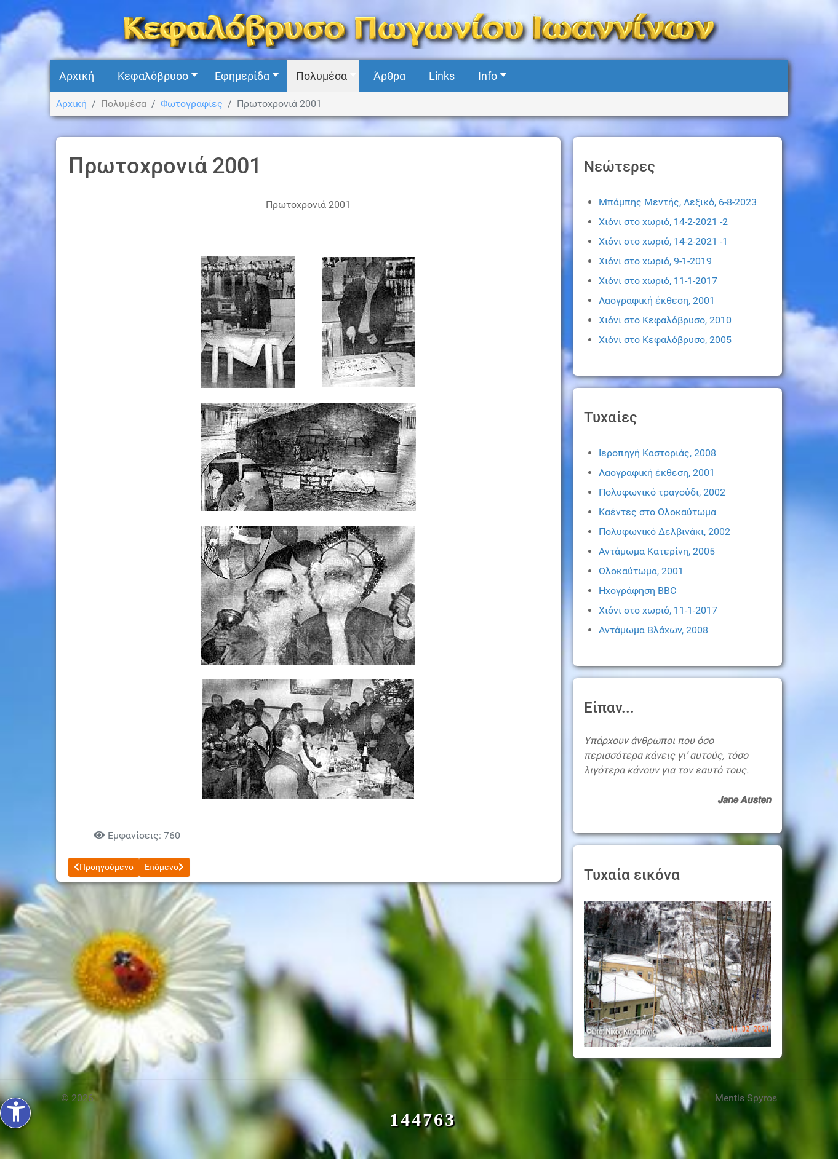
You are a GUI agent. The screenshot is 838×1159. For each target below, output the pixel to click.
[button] (154, 76)
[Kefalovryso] (419, 29)
